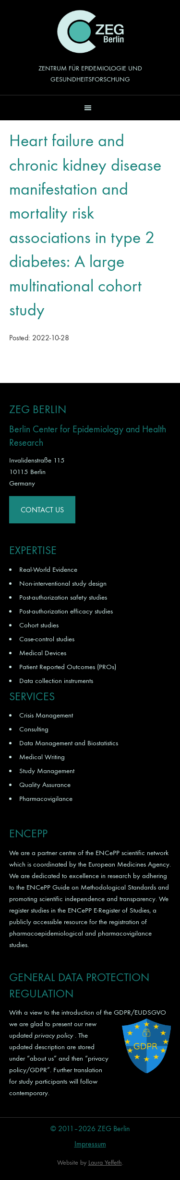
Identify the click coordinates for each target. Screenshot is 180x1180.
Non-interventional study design (63, 583)
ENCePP (108, 852)
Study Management (46, 770)
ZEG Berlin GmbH (90, 32)
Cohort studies (39, 625)
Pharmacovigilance (45, 798)
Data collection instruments (56, 680)
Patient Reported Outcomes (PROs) (67, 666)
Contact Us (42, 509)
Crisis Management (46, 715)
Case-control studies (46, 639)
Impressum (90, 1143)
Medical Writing (42, 756)
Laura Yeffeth (105, 1162)
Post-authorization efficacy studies (66, 611)
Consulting (33, 729)
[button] (90, 107)
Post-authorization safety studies (63, 597)
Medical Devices (42, 652)
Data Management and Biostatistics (68, 743)
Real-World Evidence (48, 569)
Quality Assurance (45, 784)
